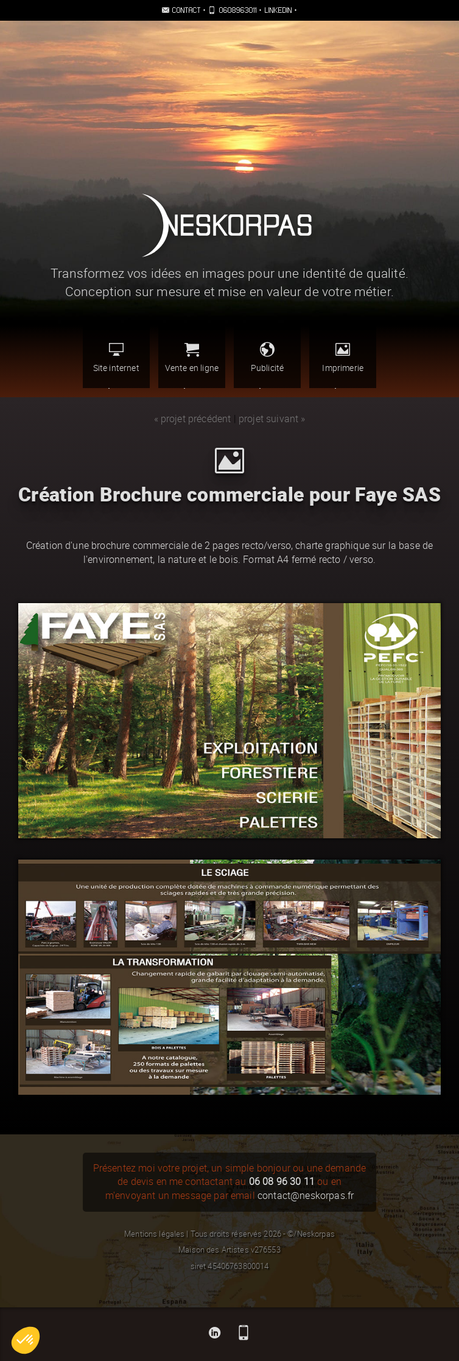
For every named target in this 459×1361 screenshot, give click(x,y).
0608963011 (238, 10)
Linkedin (279, 10)
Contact (186, 10)
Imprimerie (342, 357)
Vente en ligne (192, 357)
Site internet (116, 357)
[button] (25, 1340)
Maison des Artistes (213, 1249)
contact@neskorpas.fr (306, 1195)
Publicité (267, 357)
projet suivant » (272, 419)
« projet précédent (192, 419)
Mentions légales (154, 1234)
